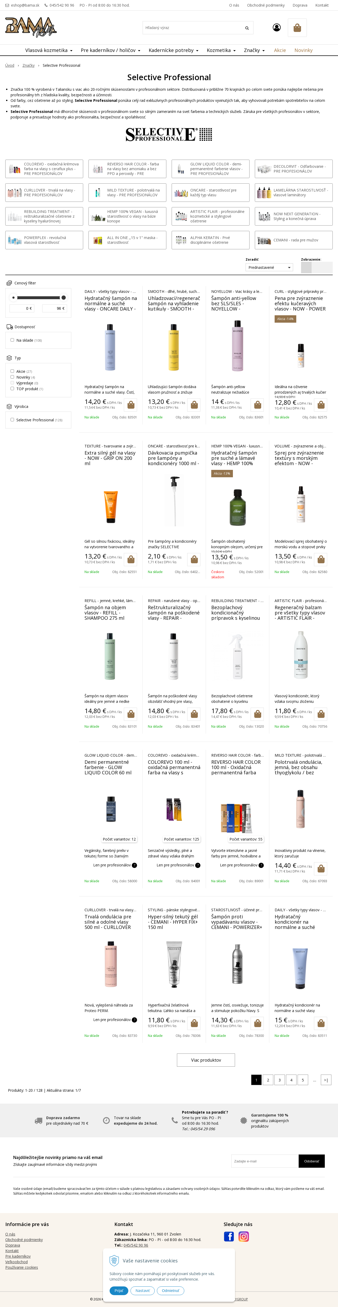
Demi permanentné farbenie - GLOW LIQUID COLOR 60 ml (108, 767)
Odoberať (311, 1161)
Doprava (300, 5)
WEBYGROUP (238, 1299)
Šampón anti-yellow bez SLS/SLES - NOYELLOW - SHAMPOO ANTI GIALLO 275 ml (233, 308)
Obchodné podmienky (266, 5)
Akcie (280, 50)
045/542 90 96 (62, 5)
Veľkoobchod (16, 1261)
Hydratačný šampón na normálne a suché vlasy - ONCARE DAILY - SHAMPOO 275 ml (110, 306)
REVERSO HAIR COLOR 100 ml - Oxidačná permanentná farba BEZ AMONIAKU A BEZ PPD (236, 772)
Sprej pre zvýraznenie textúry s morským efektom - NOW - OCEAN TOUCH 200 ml (300, 461)
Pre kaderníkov (18, 1256)
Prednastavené (261, 267)
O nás (234, 5)
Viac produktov (206, 1060)
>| (326, 1079)
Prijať (119, 1291)
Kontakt (322, 5)
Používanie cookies (21, 1267)
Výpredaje (27, 382)
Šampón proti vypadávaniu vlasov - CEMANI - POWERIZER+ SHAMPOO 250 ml (236, 924)
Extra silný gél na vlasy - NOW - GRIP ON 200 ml (109, 458)
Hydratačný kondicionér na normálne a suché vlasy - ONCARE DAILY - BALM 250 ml (300, 927)
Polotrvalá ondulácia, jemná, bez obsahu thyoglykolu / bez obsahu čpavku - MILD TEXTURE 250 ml (300, 772)
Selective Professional (39, 419)
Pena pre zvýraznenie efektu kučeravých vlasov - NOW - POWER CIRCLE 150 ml (300, 306)
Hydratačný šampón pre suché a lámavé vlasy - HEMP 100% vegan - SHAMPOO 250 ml (236, 463)
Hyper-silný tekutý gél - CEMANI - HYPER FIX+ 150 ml (173, 921)
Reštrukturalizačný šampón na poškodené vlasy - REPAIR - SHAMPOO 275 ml (174, 615)
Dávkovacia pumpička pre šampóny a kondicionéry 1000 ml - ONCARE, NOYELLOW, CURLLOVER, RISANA (173, 463)
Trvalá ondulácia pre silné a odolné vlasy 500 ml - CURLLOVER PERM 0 (107, 924)
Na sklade (29, 340)
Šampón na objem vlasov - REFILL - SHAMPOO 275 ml (105, 612)
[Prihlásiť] (277, 27)
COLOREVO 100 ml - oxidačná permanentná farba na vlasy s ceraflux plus (174, 770)
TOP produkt (29, 388)
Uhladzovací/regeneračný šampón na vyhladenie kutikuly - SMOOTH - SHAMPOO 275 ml (176, 306)
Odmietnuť (170, 1291)
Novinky (303, 50)
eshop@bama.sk (25, 5)
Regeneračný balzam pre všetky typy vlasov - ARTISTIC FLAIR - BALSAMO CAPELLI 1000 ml (300, 618)
